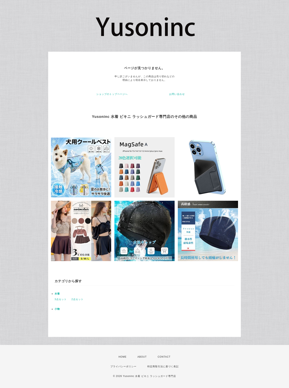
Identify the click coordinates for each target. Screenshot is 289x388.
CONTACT (164, 356)
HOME (122, 356)
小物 (57, 309)
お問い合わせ (177, 94)
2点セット (77, 299)
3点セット (61, 299)
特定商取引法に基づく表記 (163, 366)
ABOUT (142, 356)
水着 (57, 293)
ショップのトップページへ (112, 94)
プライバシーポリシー (123, 366)
